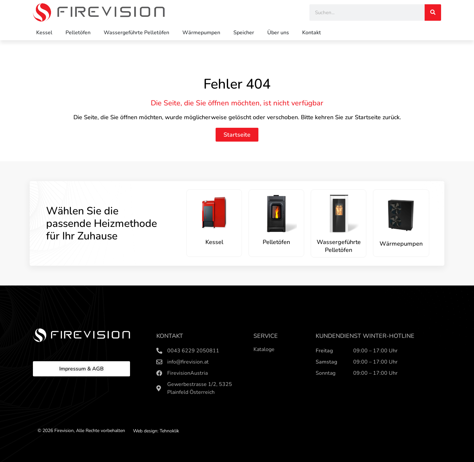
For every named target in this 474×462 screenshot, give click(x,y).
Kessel (44, 32)
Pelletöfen (78, 32)
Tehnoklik (169, 431)
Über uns (278, 32)
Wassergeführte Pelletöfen (136, 32)
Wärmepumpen (201, 32)
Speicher (243, 32)
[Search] (433, 12)
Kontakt (311, 32)
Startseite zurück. (378, 117)
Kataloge (264, 349)
